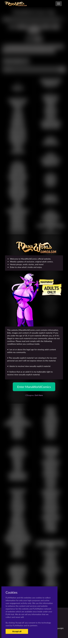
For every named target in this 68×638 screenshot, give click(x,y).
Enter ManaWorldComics (34, 387)
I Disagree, (34, 395)
